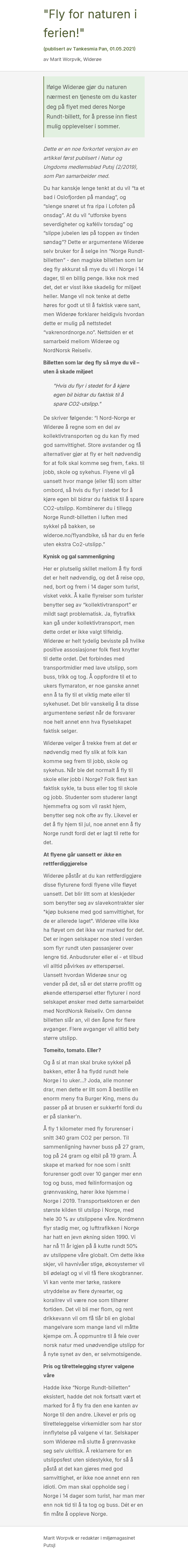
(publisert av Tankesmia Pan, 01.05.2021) (89, 49)
